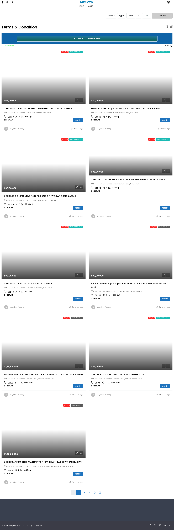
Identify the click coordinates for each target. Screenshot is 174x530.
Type (121, 15)
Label (130, 15)
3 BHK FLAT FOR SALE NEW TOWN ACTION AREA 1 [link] (28, 283)
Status (111, 15)
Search (162, 15)
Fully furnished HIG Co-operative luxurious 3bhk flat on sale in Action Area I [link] (43, 374)
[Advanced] (138, 15)
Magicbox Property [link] (17, 129)
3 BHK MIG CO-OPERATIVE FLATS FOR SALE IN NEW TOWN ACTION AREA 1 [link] (40, 196)
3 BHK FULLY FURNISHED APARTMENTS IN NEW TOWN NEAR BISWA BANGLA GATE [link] (43, 462)
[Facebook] (150, 525)
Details (78, 120)
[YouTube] (170, 525)
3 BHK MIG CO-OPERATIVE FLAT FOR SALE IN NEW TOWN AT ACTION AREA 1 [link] (128, 179)
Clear (146, 15)
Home (81, 6)
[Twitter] (155, 525)
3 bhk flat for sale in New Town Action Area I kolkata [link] (118, 374)
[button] (167, 26)
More (90, 6)
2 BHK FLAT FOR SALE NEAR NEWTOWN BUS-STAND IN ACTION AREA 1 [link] (38, 108)
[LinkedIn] (165, 525)
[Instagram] (160, 525)
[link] (44, 76)
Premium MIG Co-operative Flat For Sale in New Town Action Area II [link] (125, 108)
